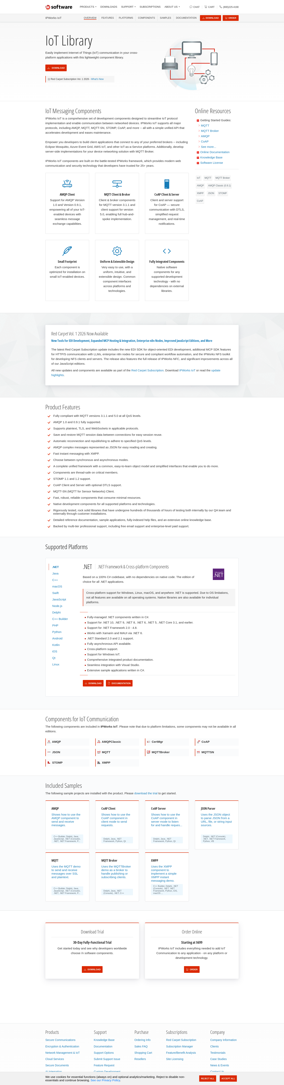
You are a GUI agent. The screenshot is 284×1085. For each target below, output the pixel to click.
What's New (97, 79)
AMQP (205, 136)
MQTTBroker (158, 752)
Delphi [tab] (56, 612)
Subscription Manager (179, 1046)
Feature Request (104, 1065)
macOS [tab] (57, 586)
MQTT (205, 125)
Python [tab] (57, 632)
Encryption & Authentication (62, 1046)
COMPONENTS (146, 18)
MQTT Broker (210, 130)
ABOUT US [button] (171, 6)
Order (230, 18)
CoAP (205, 141)
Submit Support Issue (107, 1059)
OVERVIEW (90, 18)
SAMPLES (165, 18)
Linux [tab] (55, 664)
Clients (214, 1046)
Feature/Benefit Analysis (181, 1052)
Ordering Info (143, 1040)
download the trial (146, 793)
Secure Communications (60, 1040)
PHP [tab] (55, 625)
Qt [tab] (53, 658)
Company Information (223, 1040)
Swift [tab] (55, 593)
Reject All (207, 1078)
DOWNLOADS (108, 6)
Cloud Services (54, 1059)
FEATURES (107, 18)
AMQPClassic (109, 741)
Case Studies (218, 1059)
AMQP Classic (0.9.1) (219, 185)
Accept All (228, 1078)
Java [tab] (55, 573)
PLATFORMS (126, 18)
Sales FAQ (141, 1046)
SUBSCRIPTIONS (150, 6)
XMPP (200, 193)
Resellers (140, 1059)
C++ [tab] (55, 580)
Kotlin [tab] (56, 645)
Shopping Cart (143, 1052)
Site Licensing (174, 1059)
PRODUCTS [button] (87, 6)
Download (210, 18)
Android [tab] (57, 638)
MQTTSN (205, 752)
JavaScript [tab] (59, 599)
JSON (211, 193)
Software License (211, 162)
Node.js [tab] (57, 606)
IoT (198, 178)
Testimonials (217, 1052)
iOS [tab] (54, 651)
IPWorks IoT (53, 17)
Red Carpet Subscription (147, 370)
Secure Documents (57, 1065)
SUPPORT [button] (127, 6)
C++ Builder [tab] (60, 619)
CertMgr (155, 741)
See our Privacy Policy (105, 1080)
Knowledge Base (211, 157)
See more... (208, 146)
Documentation (186, 18)
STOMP (223, 193)
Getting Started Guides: (215, 120)
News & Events (219, 1065)
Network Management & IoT (62, 1052)
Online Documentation (215, 152)
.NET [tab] (55, 567)
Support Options (104, 1052)
